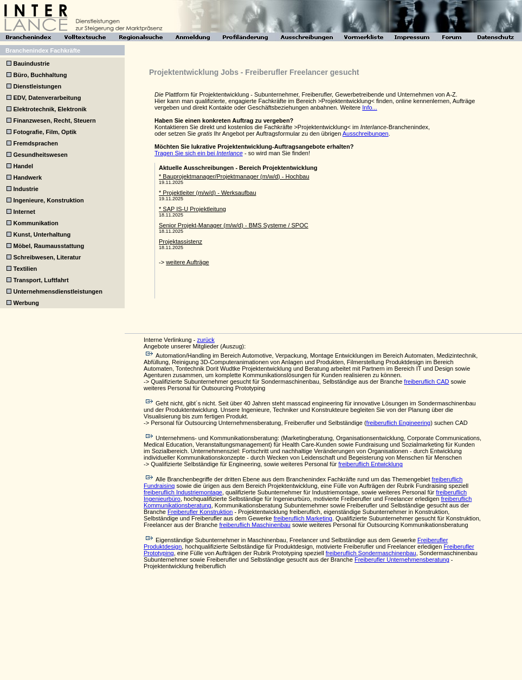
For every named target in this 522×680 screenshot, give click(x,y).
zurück (205, 339)
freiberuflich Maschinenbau (254, 525)
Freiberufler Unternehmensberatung (402, 559)
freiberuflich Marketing (303, 518)
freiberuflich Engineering (398, 423)
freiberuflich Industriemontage (183, 492)
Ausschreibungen (366, 133)
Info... (369, 107)
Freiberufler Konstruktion (200, 512)
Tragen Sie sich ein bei (198, 153)
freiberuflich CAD (426, 381)
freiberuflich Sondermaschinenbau (371, 553)
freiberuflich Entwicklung (370, 464)
